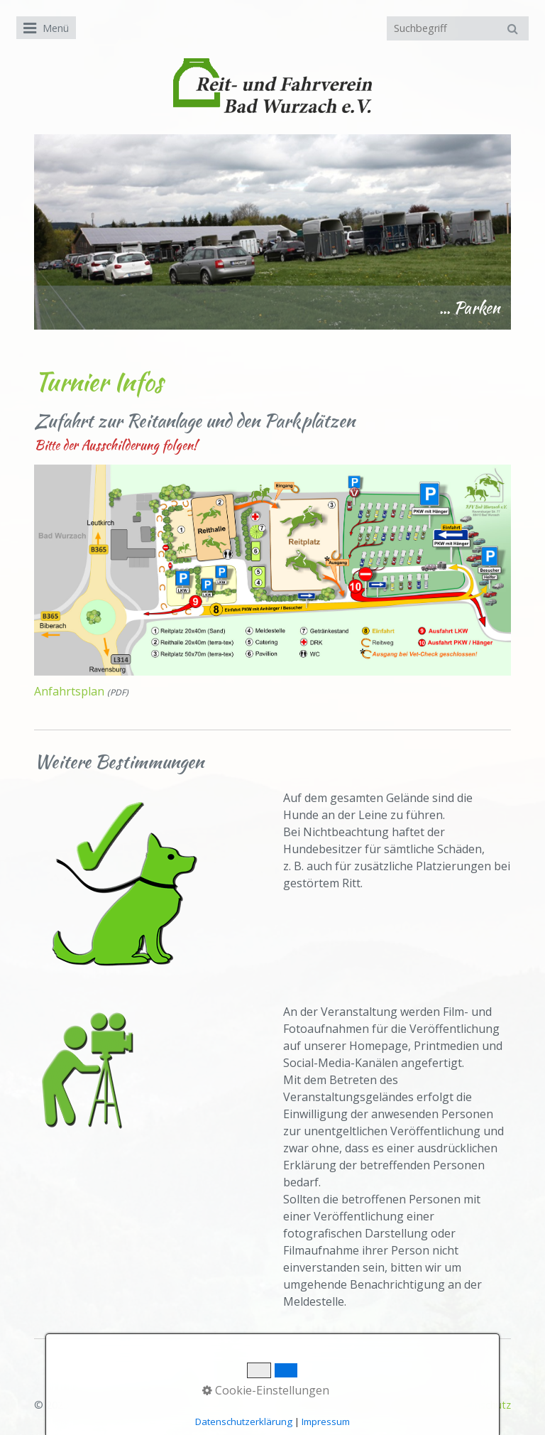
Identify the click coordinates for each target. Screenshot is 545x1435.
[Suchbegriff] (458, 28)
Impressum (415, 1405)
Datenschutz (481, 1405)
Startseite (308, 1405)
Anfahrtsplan (69, 691)
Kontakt (360, 1405)
